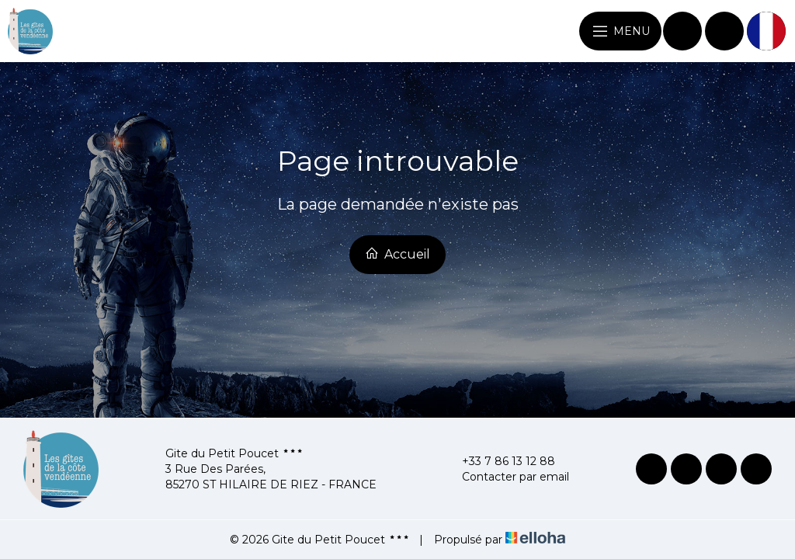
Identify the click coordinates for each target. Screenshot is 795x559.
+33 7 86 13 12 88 (499, 461)
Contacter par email (506, 477)
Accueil (397, 254)
